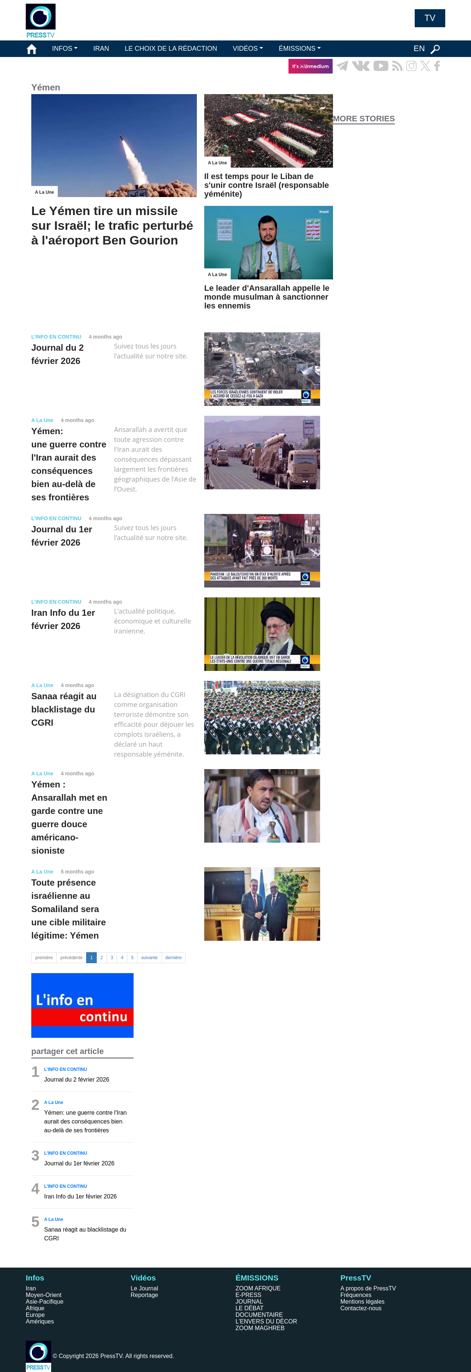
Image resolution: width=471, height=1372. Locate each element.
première (44, 957)
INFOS (62, 48)
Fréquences (356, 1295)
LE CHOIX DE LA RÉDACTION (171, 48)
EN (419, 48)
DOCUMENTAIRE (259, 1315)
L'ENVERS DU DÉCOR (266, 1321)
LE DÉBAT (249, 1308)
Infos (35, 1277)
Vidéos (143, 1277)
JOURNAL (249, 1301)
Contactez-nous (361, 1308)
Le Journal (144, 1288)
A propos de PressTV (368, 1288)
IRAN (101, 48)
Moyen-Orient (43, 1295)
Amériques (40, 1321)
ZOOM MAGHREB (260, 1328)
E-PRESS (248, 1295)
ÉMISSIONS (297, 48)
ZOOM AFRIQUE (258, 1288)
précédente (71, 957)
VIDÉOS (245, 48)
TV (430, 18)
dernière (174, 957)
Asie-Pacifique (44, 1301)
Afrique (35, 1308)
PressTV (355, 1277)
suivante (149, 957)
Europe (35, 1315)
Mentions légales (362, 1301)
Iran (31, 1288)
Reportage (144, 1295)
